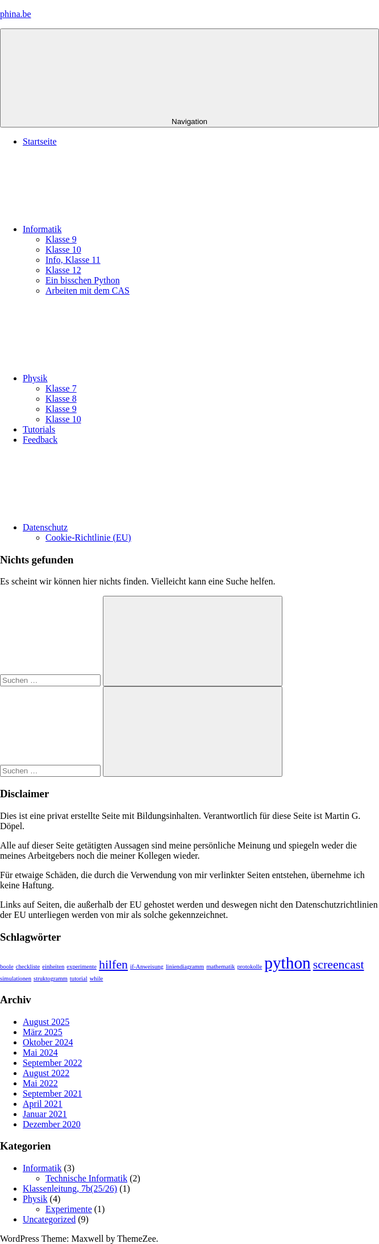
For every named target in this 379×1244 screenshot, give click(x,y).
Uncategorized (49, 1219)
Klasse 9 (61, 239)
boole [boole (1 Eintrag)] (7, 966)
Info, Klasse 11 (73, 260)
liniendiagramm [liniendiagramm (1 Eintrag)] (185, 966)
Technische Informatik (86, 1178)
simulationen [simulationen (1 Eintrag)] (15, 978)
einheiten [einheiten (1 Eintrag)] (53, 966)
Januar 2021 (45, 1114)
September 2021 (52, 1093)
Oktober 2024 (48, 1042)
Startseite (40, 141)
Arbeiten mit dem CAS (87, 290)
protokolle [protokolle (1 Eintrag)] (249, 966)
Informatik (127, 229)
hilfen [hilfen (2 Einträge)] (113, 964)
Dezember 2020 (52, 1124)
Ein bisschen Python (82, 280)
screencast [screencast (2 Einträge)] (338, 964)
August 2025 (46, 1022)
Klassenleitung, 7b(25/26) (70, 1188)
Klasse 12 (63, 270)
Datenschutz (130, 527)
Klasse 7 (61, 388)
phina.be (15, 14)
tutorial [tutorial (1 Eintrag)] (79, 978)
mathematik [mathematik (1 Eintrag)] (220, 966)
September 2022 (52, 1063)
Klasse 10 (63, 249)
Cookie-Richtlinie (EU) (88, 537)
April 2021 (43, 1104)
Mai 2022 (40, 1083)
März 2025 (43, 1032)
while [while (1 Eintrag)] (96, 978)
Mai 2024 (40, 1052)
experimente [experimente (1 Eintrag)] (81, 966)
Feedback (40, 439)
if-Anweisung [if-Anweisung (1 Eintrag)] (147, 966)
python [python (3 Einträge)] (287, 963)
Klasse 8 (61, 398)
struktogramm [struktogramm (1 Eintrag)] (51, 978)
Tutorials (39, 429)
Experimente (68, 1209)
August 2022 (46, 1073)
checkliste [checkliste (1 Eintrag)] (28, 966)
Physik (120, 378)
